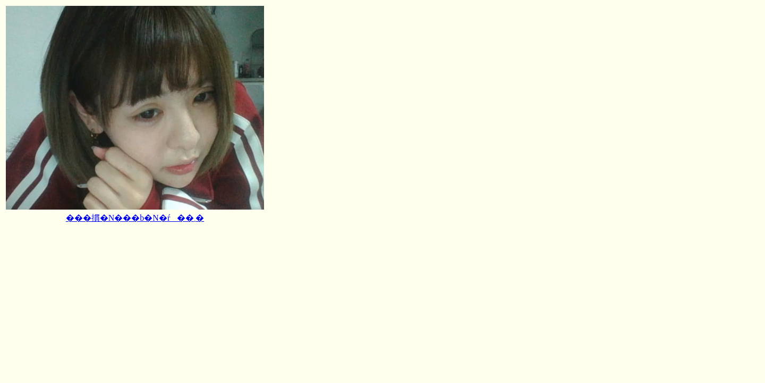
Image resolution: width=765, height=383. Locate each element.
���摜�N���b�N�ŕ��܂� (135, 217)
